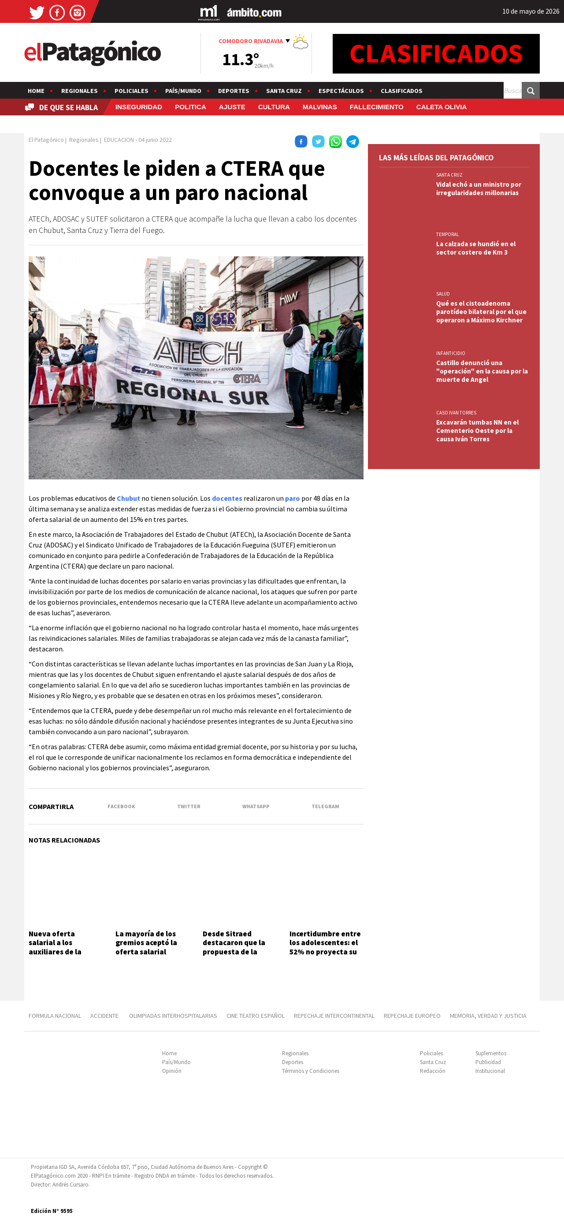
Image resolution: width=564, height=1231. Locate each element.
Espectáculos (341, 91)
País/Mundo (183, 91)
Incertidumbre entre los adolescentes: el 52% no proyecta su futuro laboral (325, 947)
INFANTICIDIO (450, 353)
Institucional (490, 1071)
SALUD (443, 294)
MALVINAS (320, 107)
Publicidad (488, 1062)
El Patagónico (46, 140)
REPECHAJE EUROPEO (412, 1016)
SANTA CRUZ (449, 175)
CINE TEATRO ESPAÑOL (255, 1016)
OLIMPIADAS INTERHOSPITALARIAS (173, 1016)
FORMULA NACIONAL (55, 1016)
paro (292, 498)
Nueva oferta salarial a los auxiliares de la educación (55, 947)
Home (36, 91)
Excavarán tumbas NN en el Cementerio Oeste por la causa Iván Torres (477, 430)
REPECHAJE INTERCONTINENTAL (334, 1016)
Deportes (233, 91)
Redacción (432, 1071)
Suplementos (490, 1053)
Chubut (128, 498)
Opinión (172, 1071)
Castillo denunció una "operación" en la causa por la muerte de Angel (482, 371)
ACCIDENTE (105, 1016)
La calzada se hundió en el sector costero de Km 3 (476, 248)
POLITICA (190, 107)
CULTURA (274, 107)
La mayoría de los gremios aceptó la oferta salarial (146, 943)
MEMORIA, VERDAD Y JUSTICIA (488, 1016)
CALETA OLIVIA (441, 107)
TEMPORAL (447, 234)
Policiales (131, 91)
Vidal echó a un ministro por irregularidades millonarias (478, 188)
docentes (227, 498)
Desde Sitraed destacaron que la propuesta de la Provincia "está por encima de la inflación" (236, 956)
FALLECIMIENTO (377, 107)
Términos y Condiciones (310, 1071)
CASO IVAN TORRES (456, 413)
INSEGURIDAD (138, 107)
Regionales (79, 91)
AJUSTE (232, 107)
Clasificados (402, 91)
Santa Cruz (284, 91)
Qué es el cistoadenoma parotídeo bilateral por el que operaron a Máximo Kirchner (481, 311)
